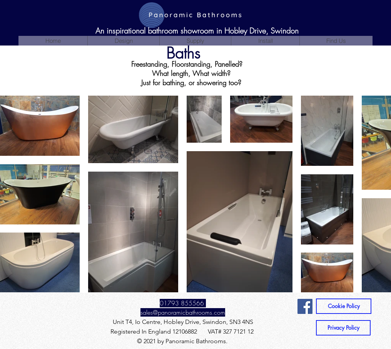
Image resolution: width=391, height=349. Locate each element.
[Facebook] (304, 306)
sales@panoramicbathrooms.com (182, 312)
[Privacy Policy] (343, 328)
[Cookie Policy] (343, 306)
